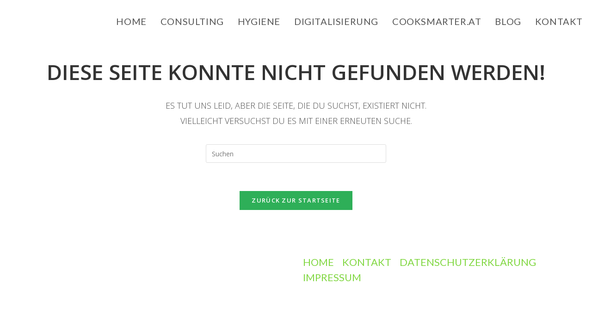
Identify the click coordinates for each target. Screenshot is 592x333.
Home (318, 262)
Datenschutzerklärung (468, 262)
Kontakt (366, 262)
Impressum (332, 277)
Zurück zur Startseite (296, 200)
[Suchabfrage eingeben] (296, 153)
